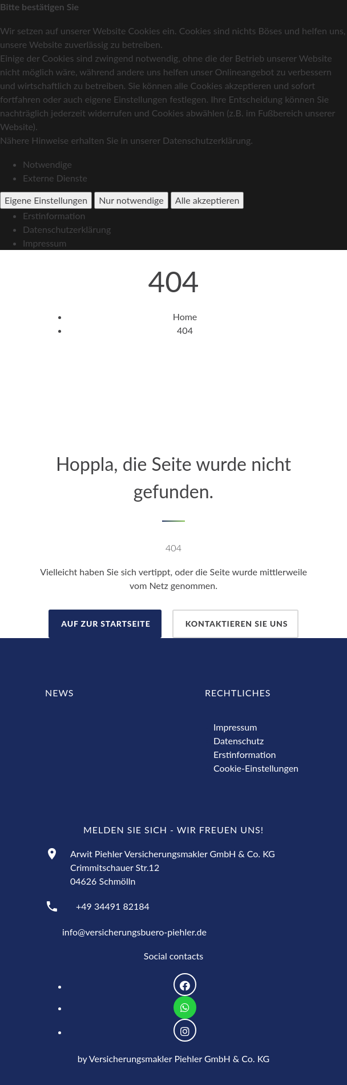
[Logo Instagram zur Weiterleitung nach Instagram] (185, 1030)
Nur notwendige (131, 200)
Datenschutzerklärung (67, 229)
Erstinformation (54, 215)
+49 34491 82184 (113, 906)
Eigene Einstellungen (46, 200)
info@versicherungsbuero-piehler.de (134, 931)
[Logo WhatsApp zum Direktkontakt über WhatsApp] (185, 1007)
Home (185, 316)
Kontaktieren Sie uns (235, 623)
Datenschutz (238, 740)
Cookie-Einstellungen (255, 768)
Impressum (44, 242)
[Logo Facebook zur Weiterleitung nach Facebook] (185, 984)
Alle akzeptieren (207, 200)
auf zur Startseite (105, 623)
